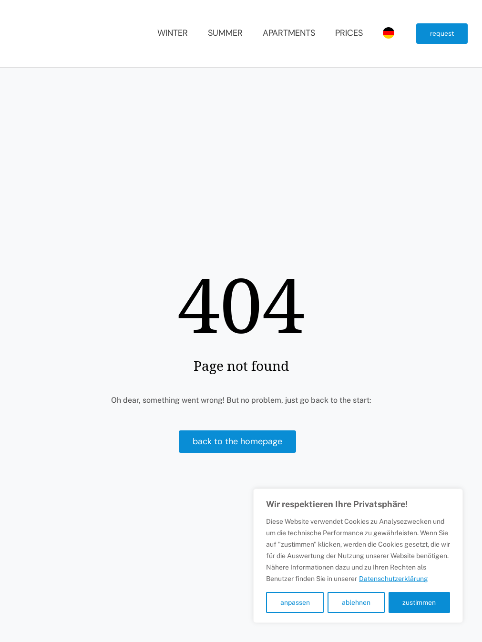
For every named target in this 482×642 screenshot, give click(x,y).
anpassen (295, 602)
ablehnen (356, 602)
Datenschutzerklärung (393, 578)
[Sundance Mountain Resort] (57, 13)
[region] (358, 556)
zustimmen (419, 602)
